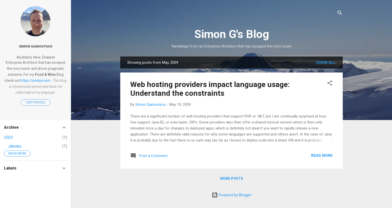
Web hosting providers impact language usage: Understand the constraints (210, 89)
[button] (330, 84)
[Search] (340, 13)
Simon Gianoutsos (35, 46)
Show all (326, 62)
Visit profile (35, 102)
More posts (231, 178)
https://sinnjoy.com (35, 80)
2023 (8, 137)
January (15, 146)
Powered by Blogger (232, 195)
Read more (322, 155)
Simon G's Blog (231, 34)
